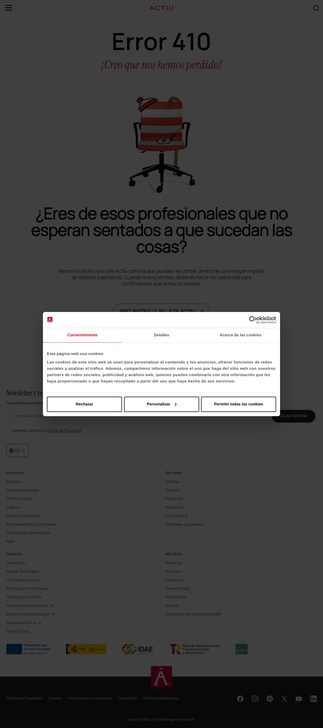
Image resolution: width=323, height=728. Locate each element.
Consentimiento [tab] (82, 335)
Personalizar (162, 404)
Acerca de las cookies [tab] (241, 335)
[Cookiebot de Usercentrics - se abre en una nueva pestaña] (253, 320)
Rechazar (84, 404)
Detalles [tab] (161, 335)
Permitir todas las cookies (238, 404)
